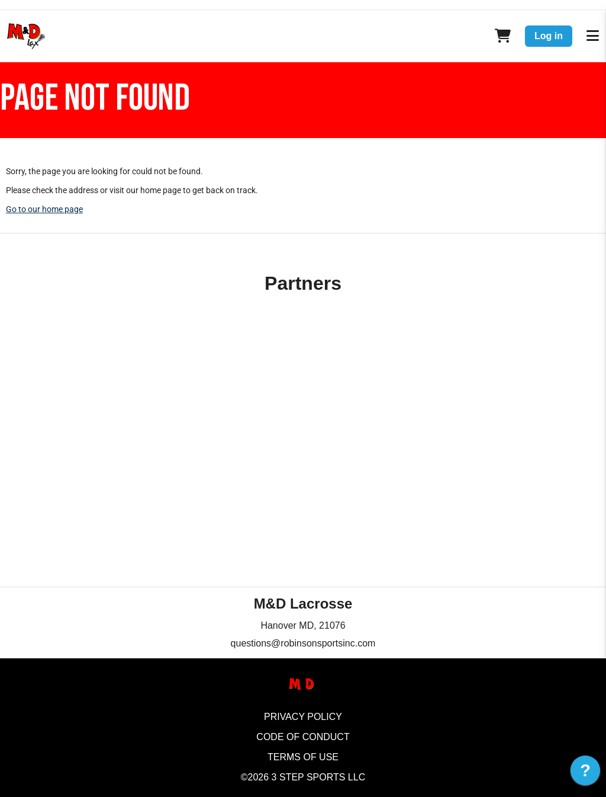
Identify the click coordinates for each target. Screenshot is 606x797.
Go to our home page (44, 209)
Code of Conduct (302, 737)
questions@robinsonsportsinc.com (303, 643)
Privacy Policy (303, 717)
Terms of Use (303, 757)
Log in (548, 36)
